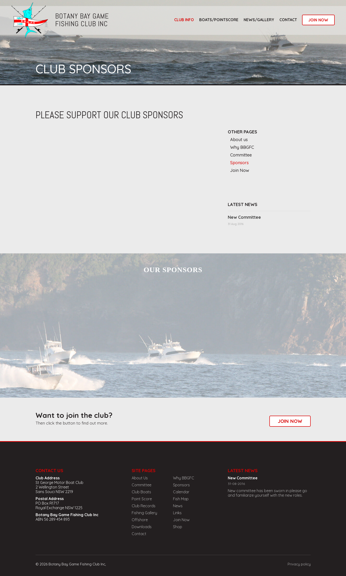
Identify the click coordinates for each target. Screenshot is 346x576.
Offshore (140, 519)
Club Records (143, 505)
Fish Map (181, 498)
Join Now (239, 170)
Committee (241, 155)
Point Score (142, 498)
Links (177, 512)
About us (239, 139)
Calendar (181, 491)
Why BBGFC (242, 147)
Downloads (142, 526)
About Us (140, 478)
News (178, 505)
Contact (288, 19)
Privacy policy (299, 564)
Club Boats (141, 491)
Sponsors (239, 162)
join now (318, 20)
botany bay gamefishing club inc (82, 20)
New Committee (244, 217)
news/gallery (259, 19)
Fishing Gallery (144, 512)
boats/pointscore (218, 19)
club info (184, 19)
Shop (177, 526)
